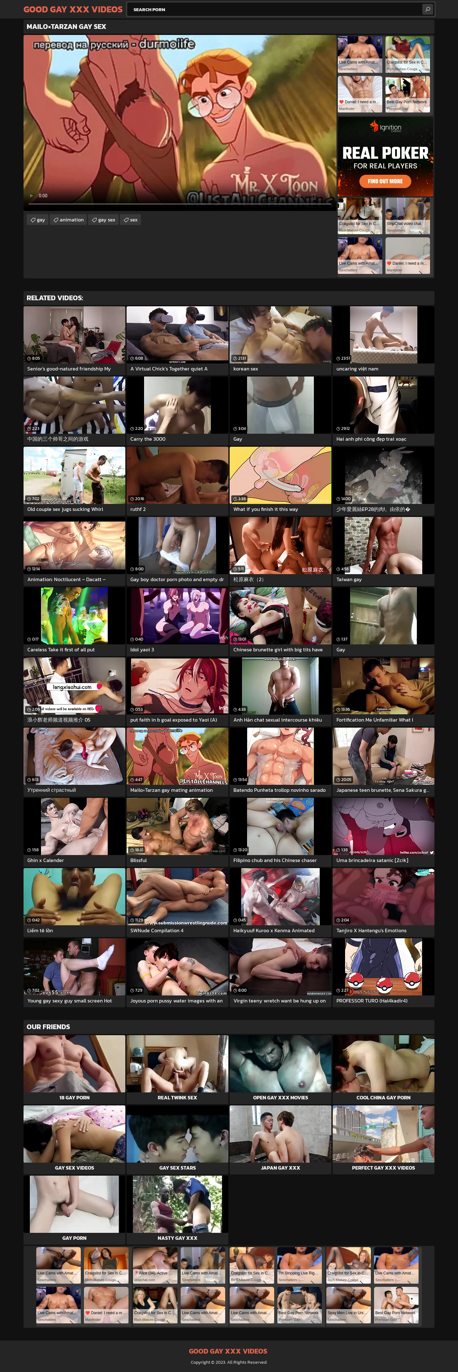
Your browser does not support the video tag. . (180, 123)
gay (41, 219)
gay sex (106, 219)
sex (134, 219)
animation (72, 219)
